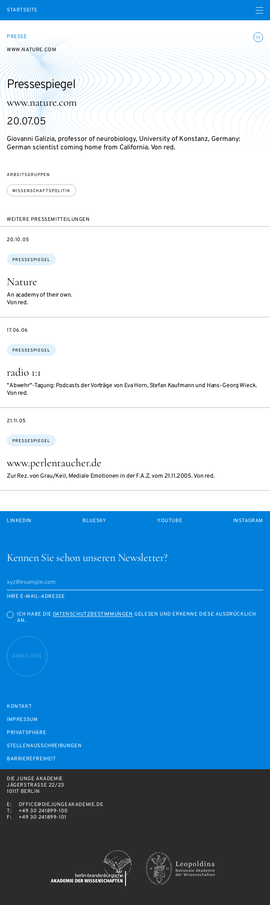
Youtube (169, 521)
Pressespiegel (31, 260)
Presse (17, 36)
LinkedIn (19, 521)
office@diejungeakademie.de (61, 804)
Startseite (22, 10)
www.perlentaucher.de (54, 462)
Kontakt (19, 707)
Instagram (248, 521)
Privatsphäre (26, 733)
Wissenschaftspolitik (41, 191)
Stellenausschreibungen (44, 746)
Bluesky (94, 521)
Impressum (22, 720)
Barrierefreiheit (31, 759)
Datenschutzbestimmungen (93, 614)
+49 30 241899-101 (42, 817)
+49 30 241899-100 (43, 811)
